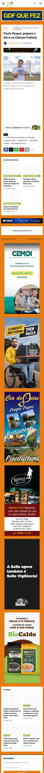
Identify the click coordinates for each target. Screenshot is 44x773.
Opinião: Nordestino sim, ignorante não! (11, 208)
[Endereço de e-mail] (22, 768)
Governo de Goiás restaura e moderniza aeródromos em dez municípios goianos (31, 712)
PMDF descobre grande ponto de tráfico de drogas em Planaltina (11, 182)
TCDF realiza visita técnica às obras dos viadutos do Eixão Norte (11, 742)
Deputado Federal (9, 140)
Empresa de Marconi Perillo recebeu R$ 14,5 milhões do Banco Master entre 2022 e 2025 (12, 713)
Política (6, 143)
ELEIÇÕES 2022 (22, 140)
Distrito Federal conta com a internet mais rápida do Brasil (31, 741)
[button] (3, 4)
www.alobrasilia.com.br (18, 143)
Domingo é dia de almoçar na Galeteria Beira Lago (31, 181)
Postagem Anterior (9, 239)
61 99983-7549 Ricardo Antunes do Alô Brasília (26, 28)
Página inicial (6, 28)
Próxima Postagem (34, 239)
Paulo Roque (33, 140)
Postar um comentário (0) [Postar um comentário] (22, 231)
